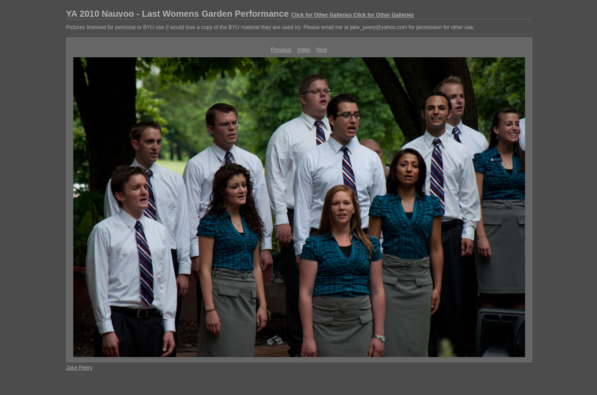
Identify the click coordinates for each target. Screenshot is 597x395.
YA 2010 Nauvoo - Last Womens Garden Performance (240, 14)
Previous (281, 50)
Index (303, 50)
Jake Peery (79, 368)
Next (321, 50)
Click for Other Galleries (321, 15)
